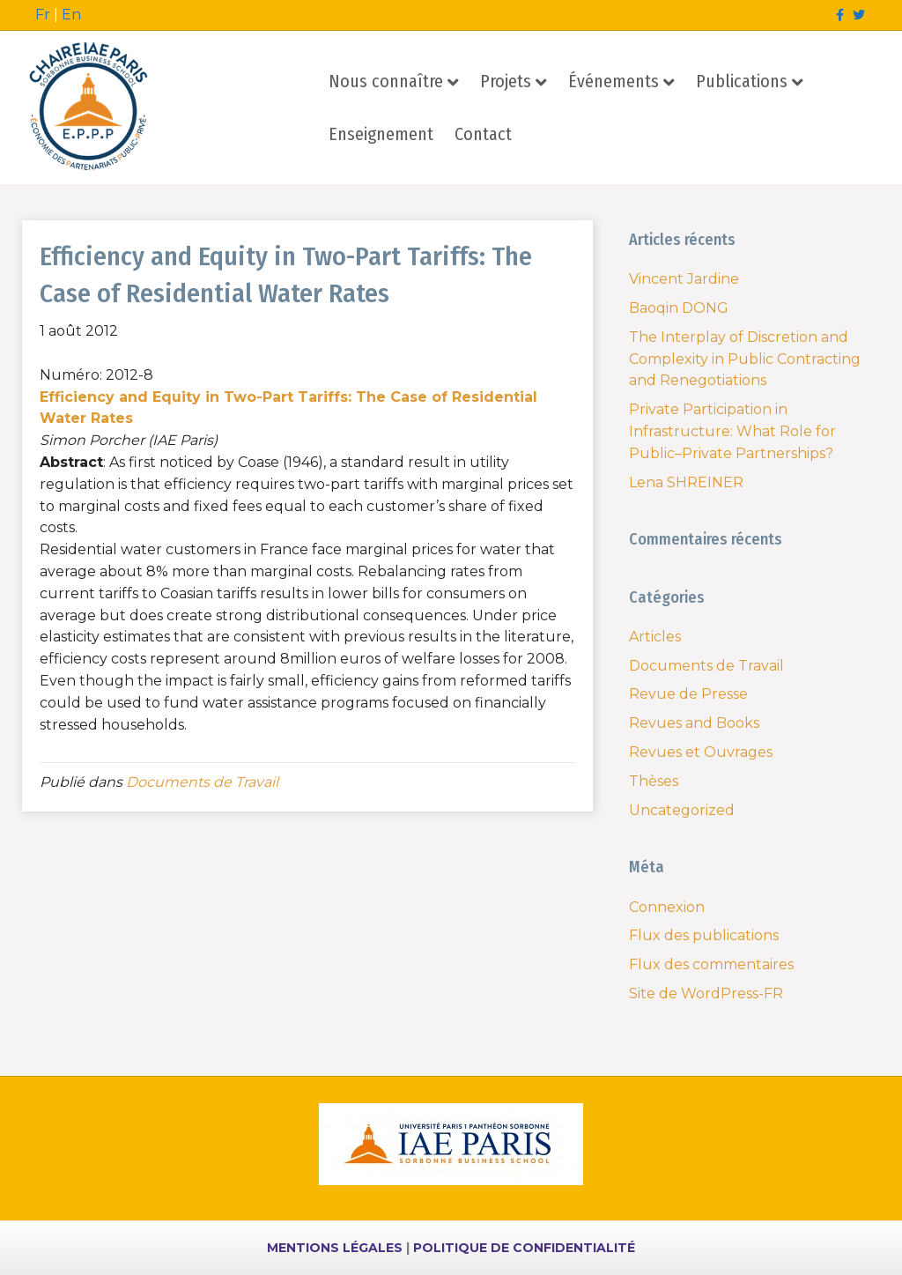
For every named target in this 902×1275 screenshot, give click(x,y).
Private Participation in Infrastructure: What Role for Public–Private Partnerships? (732, 431)
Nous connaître (386, 81)
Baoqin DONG (678, 308)
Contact (483, 134)
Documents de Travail (202, 782)
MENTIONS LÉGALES (335, 1248)
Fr (42, 14)
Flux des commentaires (711, 964)
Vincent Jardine (684, 279)
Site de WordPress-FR (706, 993)
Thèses (653, 781)
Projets (505, 81)
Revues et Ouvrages (701, 752)
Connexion (667, 907)
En (71, 14)
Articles (655, 636)
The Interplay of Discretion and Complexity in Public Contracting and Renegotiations (745, 359)
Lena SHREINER (686, 482)
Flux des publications (704, 935)
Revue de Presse (688, 694)
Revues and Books (694, 723)
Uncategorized (682, 810)
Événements (613, 81)
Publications (741, 81)
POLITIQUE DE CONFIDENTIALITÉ (524, 1248)
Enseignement (381, 134)
